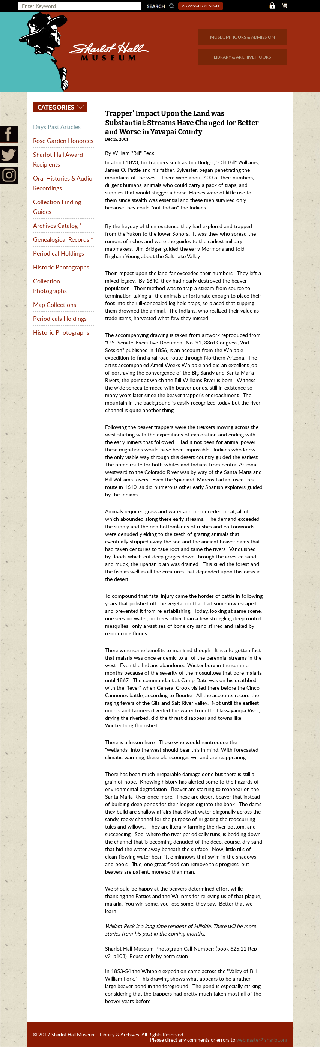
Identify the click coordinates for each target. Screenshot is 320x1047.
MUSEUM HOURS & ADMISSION (242, 37)
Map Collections (54, 305)
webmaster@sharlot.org (261, 1039)
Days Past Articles (57, 127)
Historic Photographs (61, 267)
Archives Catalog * (57, 225)
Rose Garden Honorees (63, 141)
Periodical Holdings (58, 253)
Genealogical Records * (63, 239)
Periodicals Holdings (60, 318)
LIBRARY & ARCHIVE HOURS (242, 57)
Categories (55, 107)
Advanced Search (200, 5)
